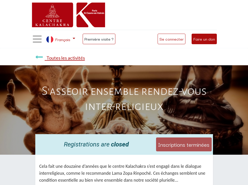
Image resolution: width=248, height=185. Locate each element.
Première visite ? (99, 39)
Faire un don (204, 39)
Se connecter (171, 39)
